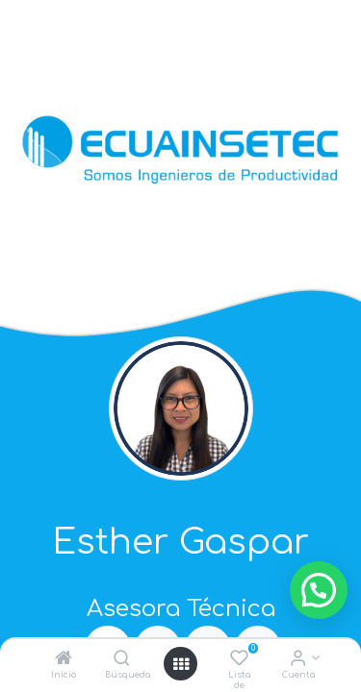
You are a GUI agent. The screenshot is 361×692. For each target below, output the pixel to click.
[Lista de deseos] (239, 660)
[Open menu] (181, 664)
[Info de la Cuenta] (298, 660)
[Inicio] (63, 660)
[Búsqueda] (122, 660)
